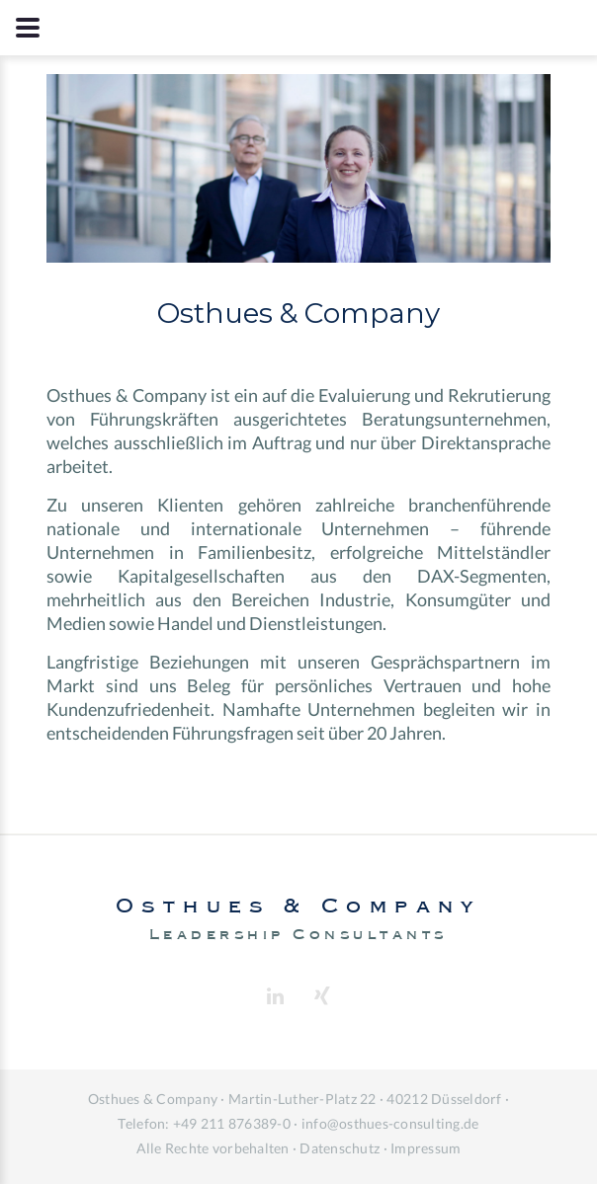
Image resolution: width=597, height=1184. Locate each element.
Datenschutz (339, 1148)
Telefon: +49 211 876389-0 (204, 1123)
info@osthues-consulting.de (390, 1123)
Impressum (425, 1148)
